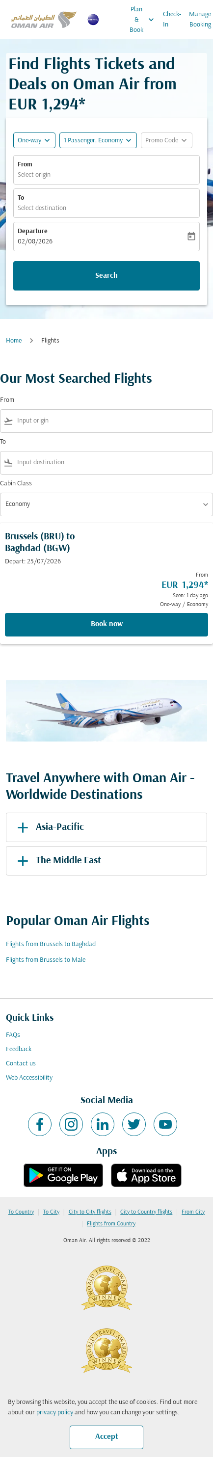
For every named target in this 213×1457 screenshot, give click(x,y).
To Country (21, 1212)
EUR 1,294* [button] (46, 105)
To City (51, 1212)
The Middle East (57, 861)
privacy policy (54, 1412)
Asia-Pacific (49, 827)
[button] (98, 140)
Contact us (21, 1063)
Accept (106, 1437)
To (21, 198)
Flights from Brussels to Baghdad (51, 944)
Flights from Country (111, 1224)
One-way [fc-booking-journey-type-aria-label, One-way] (29, 140)
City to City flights (90, 1212)
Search (106, 276)
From (25, 164)
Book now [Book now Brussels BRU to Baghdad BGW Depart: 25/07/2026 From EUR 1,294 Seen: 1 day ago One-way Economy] (107, 624)
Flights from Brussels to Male (45, 960)
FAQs (13, 1035)
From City (193, 1212)
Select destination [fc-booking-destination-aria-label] (42, 208)
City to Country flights (146, 1212)
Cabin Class (16, 483)
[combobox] (113, 421)
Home (14, 340)
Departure (33, 231)
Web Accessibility (29, 1078)
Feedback (18, 1049)
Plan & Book (144, 19)
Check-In (172, 19)
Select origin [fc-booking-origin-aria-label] (34, 175)
